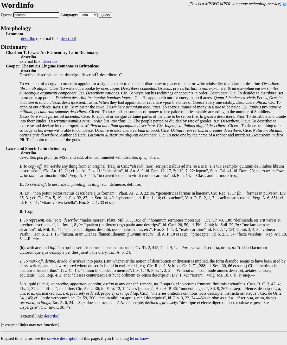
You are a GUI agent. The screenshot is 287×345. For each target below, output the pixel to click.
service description (62, 338)
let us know (139, 338)
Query (105, 15)
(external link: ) (48, 39)
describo (28, 39)
